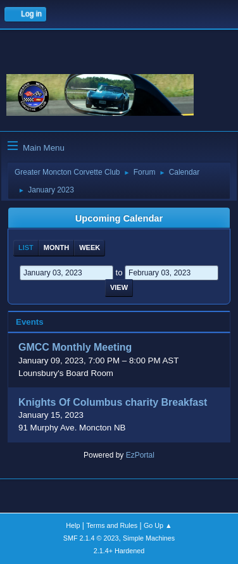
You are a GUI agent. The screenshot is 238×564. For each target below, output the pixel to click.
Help (73, 525)
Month (56, 247)
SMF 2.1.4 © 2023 (91, 538)
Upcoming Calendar (119, 218)
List (26, 247)
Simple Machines (149, 538)
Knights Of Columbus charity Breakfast (112, 402)
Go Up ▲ (158, 525)
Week (89, 247)
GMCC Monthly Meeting (75, 347)
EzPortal (140, 455)
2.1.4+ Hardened (119, 551)
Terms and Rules (111, 525)
